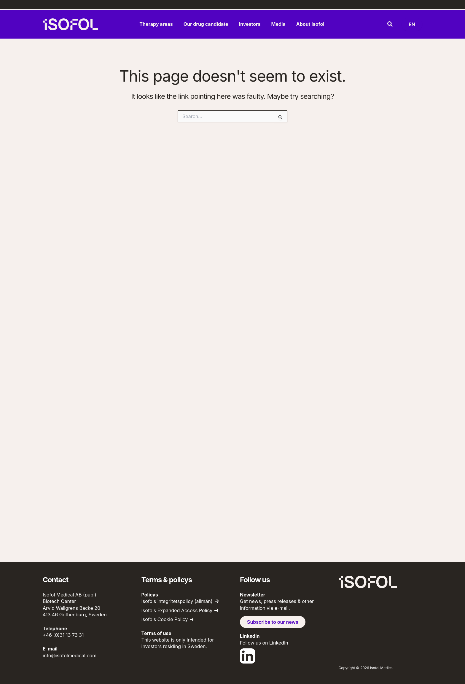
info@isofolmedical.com (69, 655)
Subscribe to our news (272, 622)
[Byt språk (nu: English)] (412, 24)
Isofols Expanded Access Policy (177, 610)
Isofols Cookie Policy (164, 619)
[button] (390, 24)
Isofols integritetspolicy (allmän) (177, 601)
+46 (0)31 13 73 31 (63, 635)
